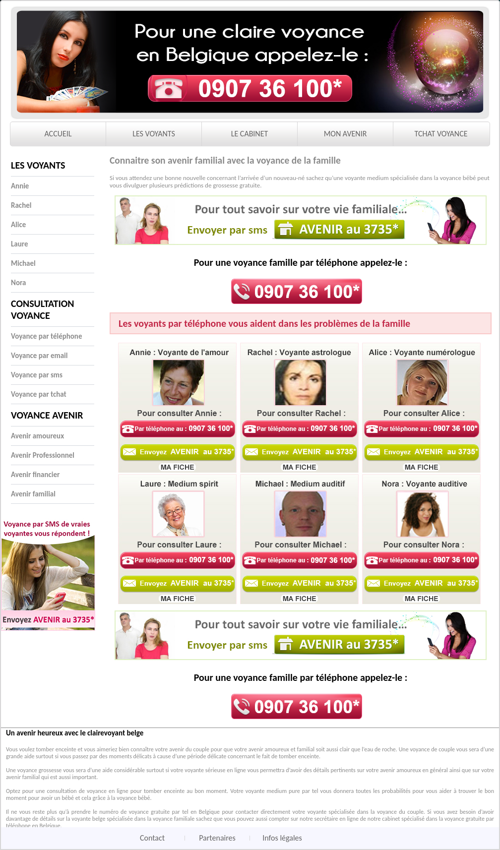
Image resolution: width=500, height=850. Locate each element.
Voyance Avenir (47, 415)
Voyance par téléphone (46, 336)
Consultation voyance (42, 309)
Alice (18, 224)
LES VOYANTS (153, 133)
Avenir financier (35, 474)
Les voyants (38, 165)
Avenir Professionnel (42, 455)
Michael (23, 263)
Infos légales (282, 838)
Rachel (21, 205)
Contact (152, 838)
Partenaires (217, 838)
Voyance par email (39, 355)
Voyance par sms (36, 374)
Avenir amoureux (37, 435)
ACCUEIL (57, 133)
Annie (20, 186)
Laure (19, 244)
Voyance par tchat (38, 394)
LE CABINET (249, 133)
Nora (18, 282)
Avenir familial (33, 493)
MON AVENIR (345, 133)
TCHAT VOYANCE (441, 133)
